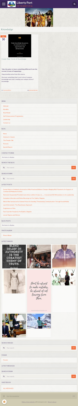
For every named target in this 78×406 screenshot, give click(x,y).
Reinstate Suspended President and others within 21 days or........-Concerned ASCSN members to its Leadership (38, 195)
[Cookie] (4, 401)
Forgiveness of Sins (9, 208)
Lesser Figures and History (11, 215)
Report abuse (52, 402)
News (5, 133)
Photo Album (7, 235)
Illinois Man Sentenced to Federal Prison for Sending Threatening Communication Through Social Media (36, 201)
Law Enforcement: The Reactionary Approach (17, 205)
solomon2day (7, 90)
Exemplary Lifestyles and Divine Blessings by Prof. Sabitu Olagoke (24, 198)
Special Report (33, 90)
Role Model (6, 113)
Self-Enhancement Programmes (13, 116)
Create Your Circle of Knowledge (14, 59)
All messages (8, 388)
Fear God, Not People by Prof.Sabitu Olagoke (17, 211)
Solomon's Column (9, 137)
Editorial (5, 106)
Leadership (6, 119)
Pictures (6, 144)
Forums (5, 360)
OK (74, 167)
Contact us (6, 123)
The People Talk (8, 140)
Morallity (6, 109)
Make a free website (28, 402)
